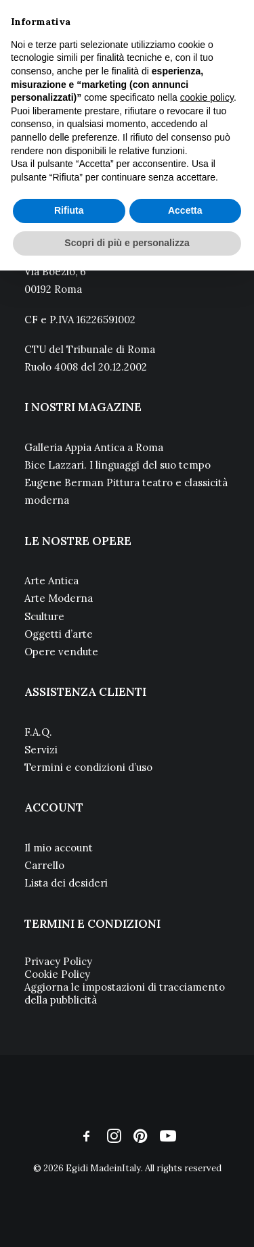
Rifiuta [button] (69, 210)
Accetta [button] (185, 210)
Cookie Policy (57, 974)
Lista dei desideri (66, 882)
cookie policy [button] (207, 97)
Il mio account (58, 847)
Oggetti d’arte (58, 634)
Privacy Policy (58, 961)
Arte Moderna (58, 598)
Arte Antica (51, 580)
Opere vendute (61, 651)
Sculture (44, 616)
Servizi (41, 749)
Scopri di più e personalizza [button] (126, 242)
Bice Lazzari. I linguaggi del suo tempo (117, 464)
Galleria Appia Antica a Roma (93, 447)
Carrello (44, 865)
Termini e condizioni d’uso (88, 767)
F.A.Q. (38, 732)
